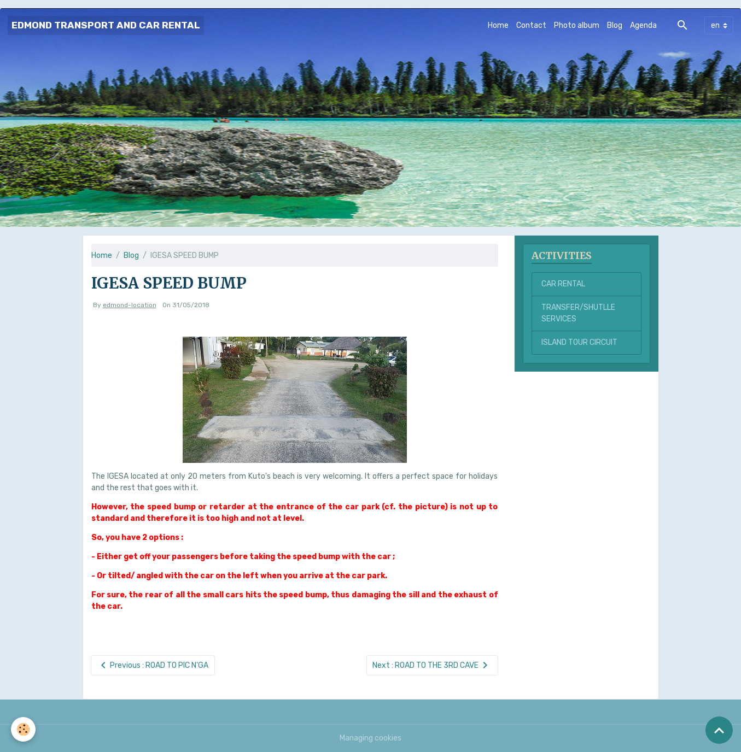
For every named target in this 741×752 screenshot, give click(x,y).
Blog (614, 25)
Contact (531, 25)
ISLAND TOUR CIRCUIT (579, 342)
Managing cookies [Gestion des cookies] (370, 738)
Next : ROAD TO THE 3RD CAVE (432, 665)
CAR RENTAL (563, 284)
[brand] (106, 25)
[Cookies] (23, 729)
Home (498, 25)
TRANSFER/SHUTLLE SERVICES (578, 313)
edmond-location (129, 305)
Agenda (643, 25)
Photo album (576, 25)
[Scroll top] (719, 730)
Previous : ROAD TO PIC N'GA (152, 665)
